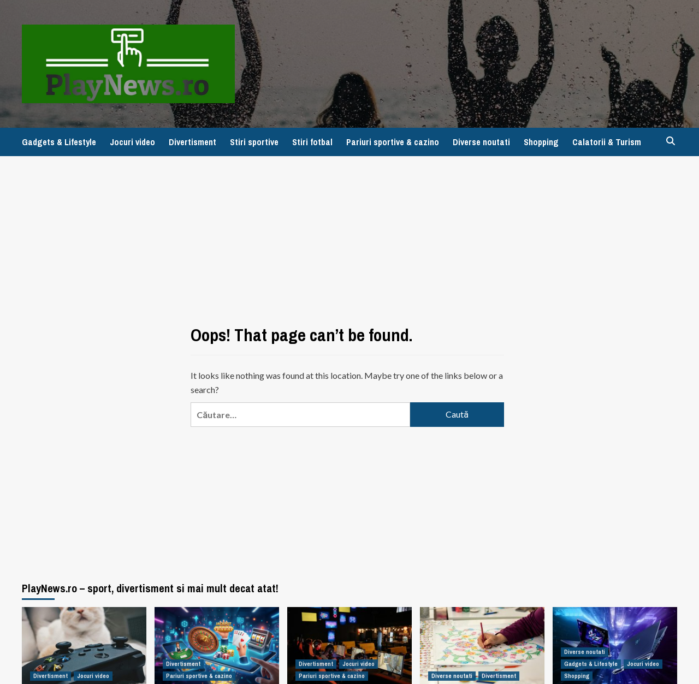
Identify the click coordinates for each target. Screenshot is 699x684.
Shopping (541, 142)
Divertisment (192, 142)
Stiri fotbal (312, 142)
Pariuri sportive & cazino (392, 142)
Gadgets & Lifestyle (59, 142)
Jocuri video (132, 142)
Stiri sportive (254, 142)
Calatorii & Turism (606, 142)
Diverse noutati (481, 142)
